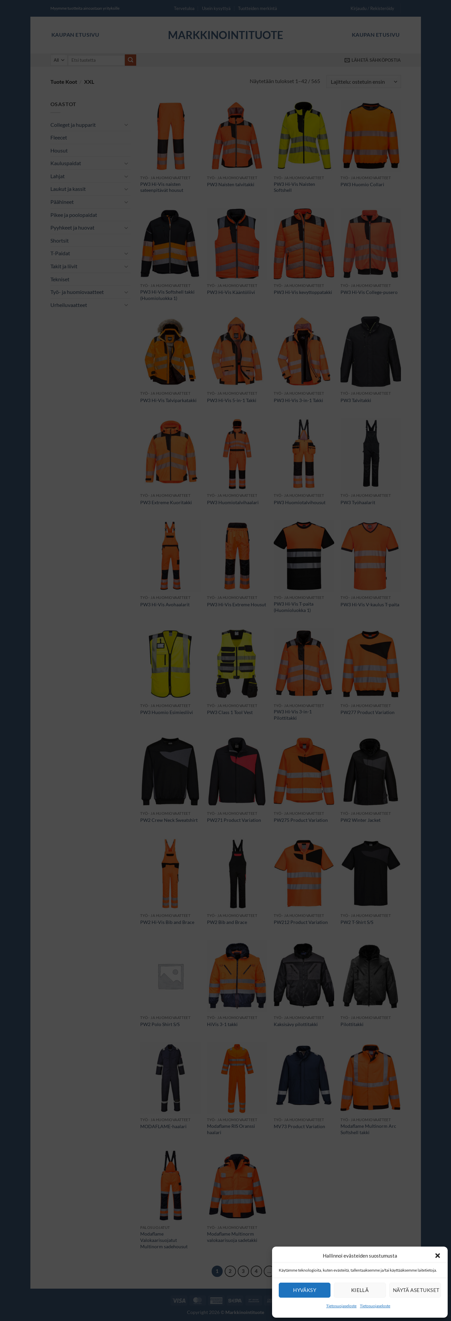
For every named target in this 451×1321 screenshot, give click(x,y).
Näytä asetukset (416, 1290)
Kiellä (360, 1290)
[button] (437, 1255)
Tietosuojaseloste (341, 1305)
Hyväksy (304, 1290)
